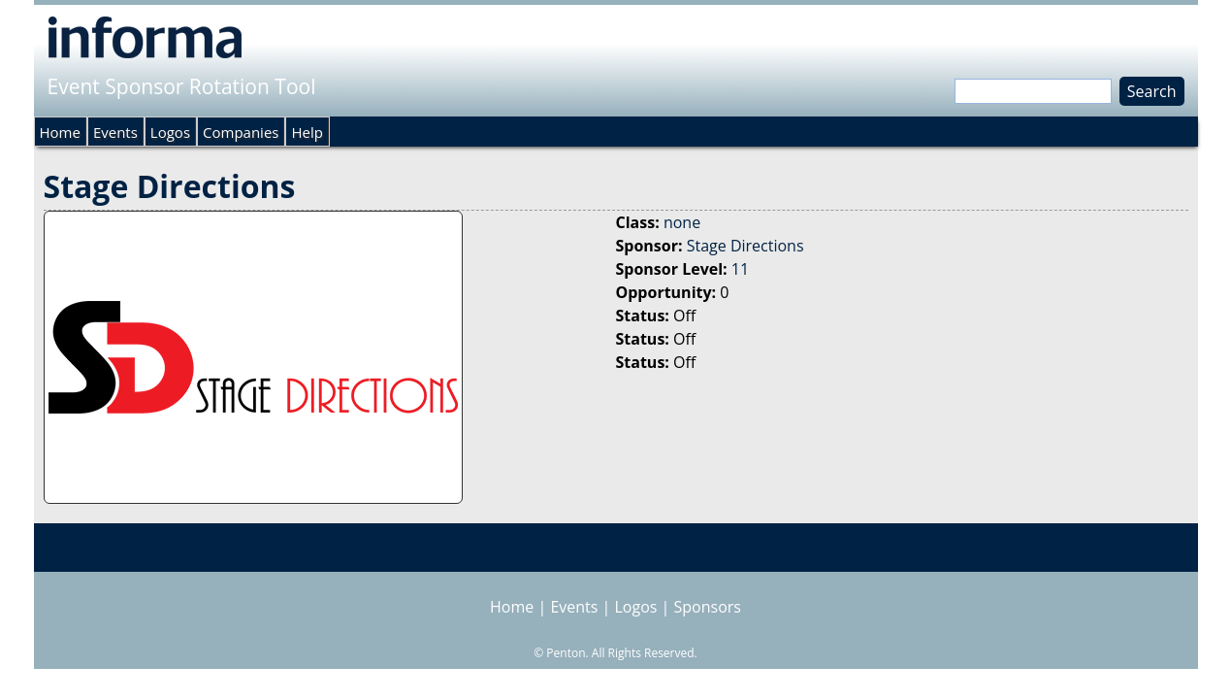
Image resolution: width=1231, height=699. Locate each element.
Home (60, 132)
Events (115, 132)
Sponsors (707, 606)
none (682, 222)
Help (306, 132)
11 (740, 269)
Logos (170, 132)
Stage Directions (745, 245)
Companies (240, 132)
